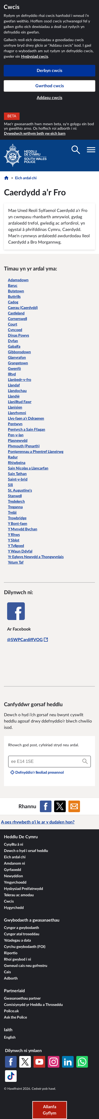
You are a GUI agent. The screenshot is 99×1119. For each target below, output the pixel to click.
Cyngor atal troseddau (21, 934)
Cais (7, 972)
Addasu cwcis (49, 98)
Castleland (16, 313)
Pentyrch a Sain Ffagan (26, 430)
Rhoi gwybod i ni (17, 959)
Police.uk (11, 1011)
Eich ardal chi (26, 178)
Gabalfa (14, 346)
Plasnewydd (17, 441)
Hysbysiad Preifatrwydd (23, 889)
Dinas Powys (18, 335)
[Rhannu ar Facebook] (45, 806)
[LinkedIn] (68, 1062)
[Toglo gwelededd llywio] (91, 150)
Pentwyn (15, 424)
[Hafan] (7, 179)
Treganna (15, 507)
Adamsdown (18, 280)
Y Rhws (14, 535)
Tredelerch (16, 501)
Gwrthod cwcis (49, 86)
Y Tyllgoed (16, 546)
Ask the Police (15, 1017)
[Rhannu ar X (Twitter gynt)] (60, 806)
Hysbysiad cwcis (34, 57)
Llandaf (14, 385)
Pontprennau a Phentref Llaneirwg (35, 452)
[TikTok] (11, 1076)
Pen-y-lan (15, 435)
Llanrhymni (17, 413)
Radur (13, 457)
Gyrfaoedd (12, 870)
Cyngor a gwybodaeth (21, 928)
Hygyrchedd (14, 908)
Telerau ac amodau (19, 895)
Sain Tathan (17, 474)
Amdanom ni (14, 863)
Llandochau (17, 391)
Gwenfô (14, 369)
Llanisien (15, 407)
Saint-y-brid (17, 479)
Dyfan (13, 341)
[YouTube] (39, 1062)
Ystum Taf (15, 562)
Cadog (13, 302)
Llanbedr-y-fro (19, 380)
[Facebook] (11, 1062)
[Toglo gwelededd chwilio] (76, 150)
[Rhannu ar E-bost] (74, 806)
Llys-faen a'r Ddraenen (26, 418)
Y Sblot (13, 540)
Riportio (10, 953)
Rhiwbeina (16, 463)
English (10, 1037)
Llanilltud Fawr (19, 402)
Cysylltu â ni (13, 844)
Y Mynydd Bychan (22, 529)
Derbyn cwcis (49, 71)
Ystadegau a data (17, 940)
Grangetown (18, 363)
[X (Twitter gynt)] (25, 1062)
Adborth (11, 978)
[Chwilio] (85, 761)
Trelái (12, 513)
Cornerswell (17, 319)
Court (12, 324)
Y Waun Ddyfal (20, 551)
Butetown (16, 291)
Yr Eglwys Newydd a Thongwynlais (36, 557)
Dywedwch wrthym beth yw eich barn (34, 133)
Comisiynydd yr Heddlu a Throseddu (33, 1005)
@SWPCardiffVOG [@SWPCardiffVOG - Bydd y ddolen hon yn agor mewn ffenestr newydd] (27, 640)
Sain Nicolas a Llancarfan (28, 468)
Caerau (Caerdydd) (23, 308)
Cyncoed (15, 330)
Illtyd (12, 374)
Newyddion (13, 876)
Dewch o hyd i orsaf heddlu (26, 851)
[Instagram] (53, 1062)
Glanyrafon (17, 358)
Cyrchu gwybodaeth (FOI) (24, 947)
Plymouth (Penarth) (24, 446)
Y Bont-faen (17, 524)
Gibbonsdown (19, 352)
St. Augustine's (20, 490)
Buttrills (14, 297)
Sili (10, 485)
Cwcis (9, 901)
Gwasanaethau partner (22, 998)
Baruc (12, 286)
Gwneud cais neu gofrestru (25, 966)
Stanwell (15, 496)
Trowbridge (17, 518)
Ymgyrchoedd (15, 882)
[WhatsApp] (82, 1062)
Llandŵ (14, 396)
